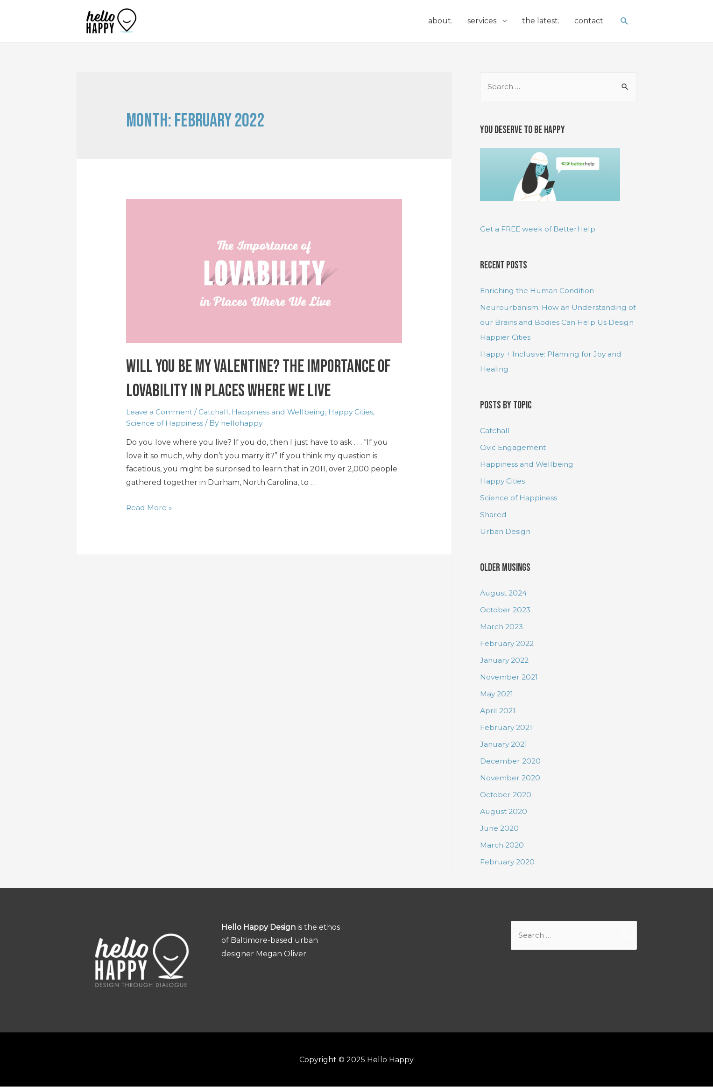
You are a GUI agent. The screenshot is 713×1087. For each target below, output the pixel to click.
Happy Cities (355, 411)
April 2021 (498, 710)
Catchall (215, 411)
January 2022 (505, 660)
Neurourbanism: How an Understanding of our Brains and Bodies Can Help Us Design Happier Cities (555, 322)
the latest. (540, 20)
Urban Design (505, 531)
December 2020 (511, 761)
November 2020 (511, 777)
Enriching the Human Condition (539, 291)
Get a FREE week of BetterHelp (539, 229)
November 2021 (509, 677)
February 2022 (508, 643)
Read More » (149, 507)
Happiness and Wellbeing (281, 411)
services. (482, 20)
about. (440, 20)
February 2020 (508, 861)
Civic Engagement (514, 447)
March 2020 (502, 845)
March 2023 (502, 626)
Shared (493, 515)
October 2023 (506, 609)
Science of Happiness (165, 422)
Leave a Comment (160, 411)
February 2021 (507, 727)
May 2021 (497, 693)
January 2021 (504, 744)
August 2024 (504, 593)
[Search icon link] (624, 21)
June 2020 (500, 828)
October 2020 (506, 794)
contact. (589, 20)
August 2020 (504, 811)
